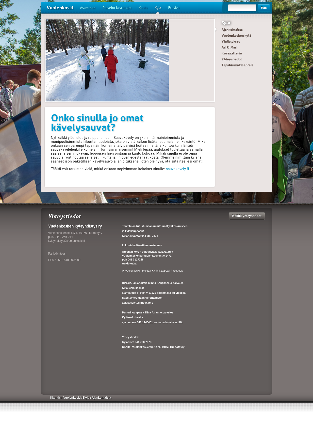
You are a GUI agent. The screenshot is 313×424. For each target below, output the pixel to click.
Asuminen (88, 8)
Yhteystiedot (232, 59)
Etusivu (174, 8)
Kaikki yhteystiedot (247, 216)
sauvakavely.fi (177, 169)
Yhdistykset (231, 41)
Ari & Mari (229, 47)
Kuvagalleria (232, 53)
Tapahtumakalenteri (237, 65)
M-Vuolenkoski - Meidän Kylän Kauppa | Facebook (152, 270)
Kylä (158, 10)
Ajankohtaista (232, 29)
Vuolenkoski (60, 8)
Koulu (143, 8)
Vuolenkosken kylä (236, 35)
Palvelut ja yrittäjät (117, 8)
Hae (264, 8)
